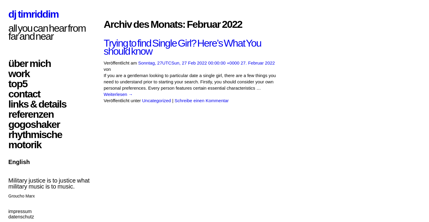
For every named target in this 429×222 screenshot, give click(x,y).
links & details (37, 104)
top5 (17, 84)
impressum (20, 211)
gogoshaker (34, 124)
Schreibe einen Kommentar (202, 100)
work (18, 73)
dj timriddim (33, 14)
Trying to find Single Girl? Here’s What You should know (182, 47)
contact (24, 94)
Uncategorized (156, 100)
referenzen (31, 114)
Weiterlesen (118, 94)
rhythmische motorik (35, 139)
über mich (29, 63)
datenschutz (21, 216)
